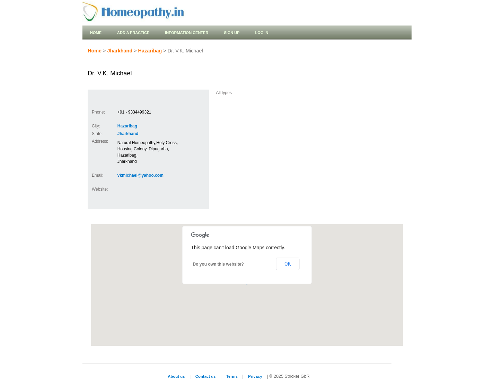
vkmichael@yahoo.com (140, 175)
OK (287, 264)
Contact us (205, 376)
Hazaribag (150, 50)
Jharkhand (119, 50)
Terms (232, 376)
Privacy (255, 376)
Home (96, 33)
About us (176, 376)
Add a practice (133, 33)
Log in (261, 33)
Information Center (186, 33)
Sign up (231, 33)
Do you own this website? (218, 264)
